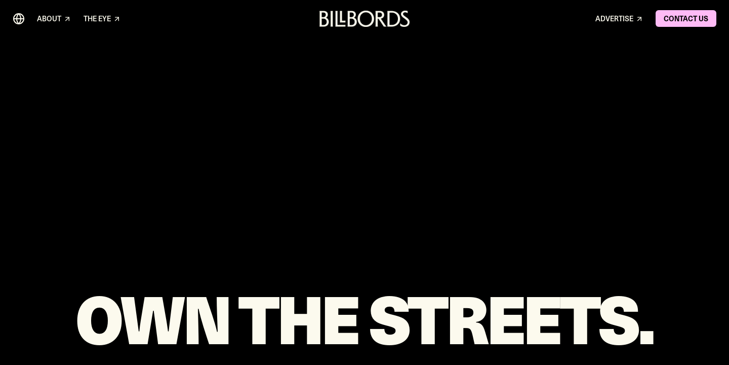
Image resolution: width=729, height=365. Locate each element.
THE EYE (102, 19)
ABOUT (54, 19)
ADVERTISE (619, 19)
